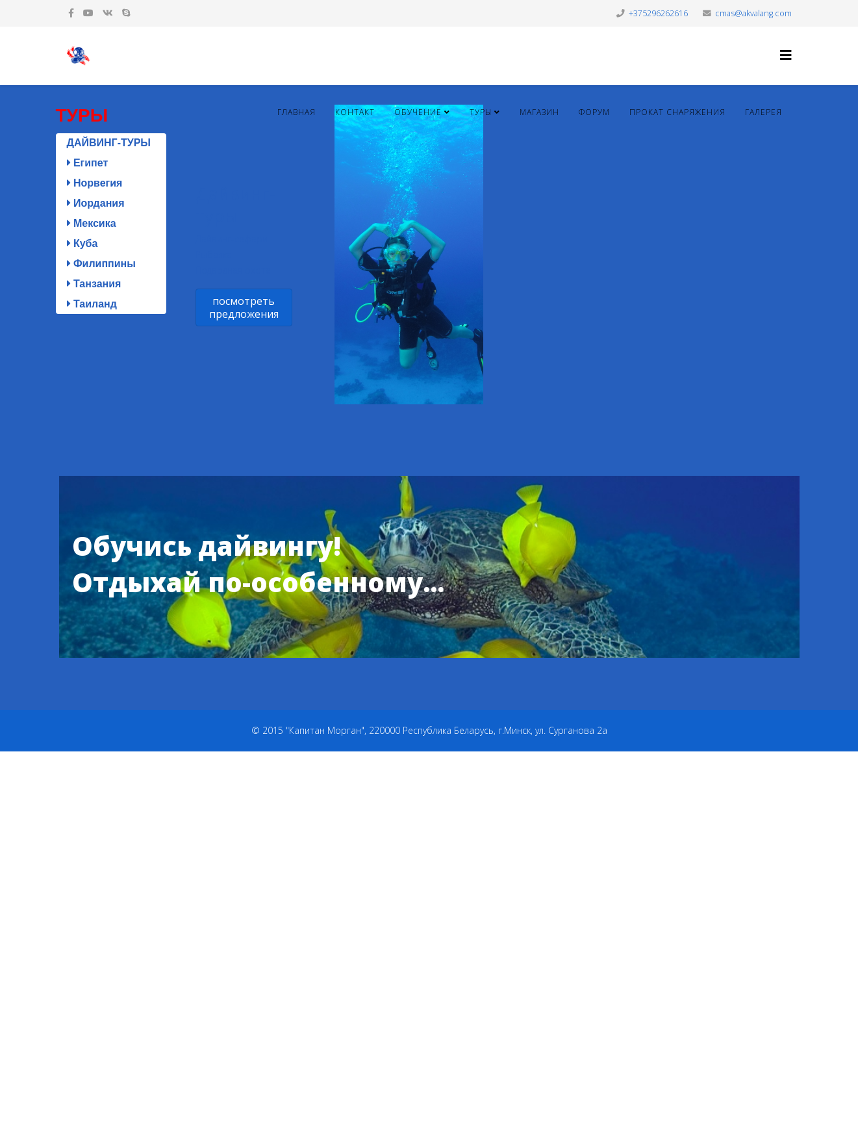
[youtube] (88, 13)
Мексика (91, 223)
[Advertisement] (389, 946)
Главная (296, 112)
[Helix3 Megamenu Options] (786, 55)
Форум (594, 112)
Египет (87, 162)
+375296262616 (658, 13)
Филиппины (101, 263)
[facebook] (71, 13)
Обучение (418, 112)
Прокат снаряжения (677, 112)
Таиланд (92, 303)
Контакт (355, 112)
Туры (481, 112)
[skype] (126, 13)
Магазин (539, 112)
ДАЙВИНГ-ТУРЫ (109, 142)
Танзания (94, 283)
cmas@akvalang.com (753, 13)
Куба (82, 243)
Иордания (96, 203)
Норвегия (95, 183)
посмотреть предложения (243, 307)
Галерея (763, 112)
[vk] (108, 13)
